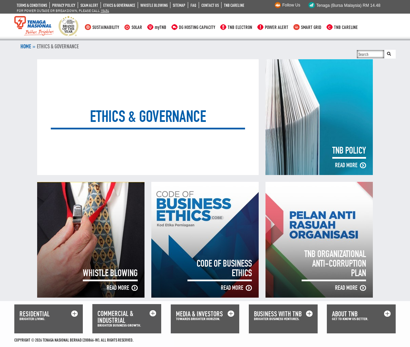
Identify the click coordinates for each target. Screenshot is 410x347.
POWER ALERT (276, 27)
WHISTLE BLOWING (154, 5)
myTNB (160, 27)
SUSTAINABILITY (105, 27)
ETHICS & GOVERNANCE (119, 5)
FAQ (193, 5)
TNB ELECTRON (240, 27)
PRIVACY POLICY (63, 5)
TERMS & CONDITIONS (32, 5)
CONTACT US (210, 5)
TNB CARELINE (234, 5)
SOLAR (137, 27)
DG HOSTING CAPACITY (197, 27)
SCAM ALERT (89, 5)
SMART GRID (311, 27)
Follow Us (291, 5)
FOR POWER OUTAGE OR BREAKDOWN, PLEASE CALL (63, 11)
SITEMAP (179, 5)
